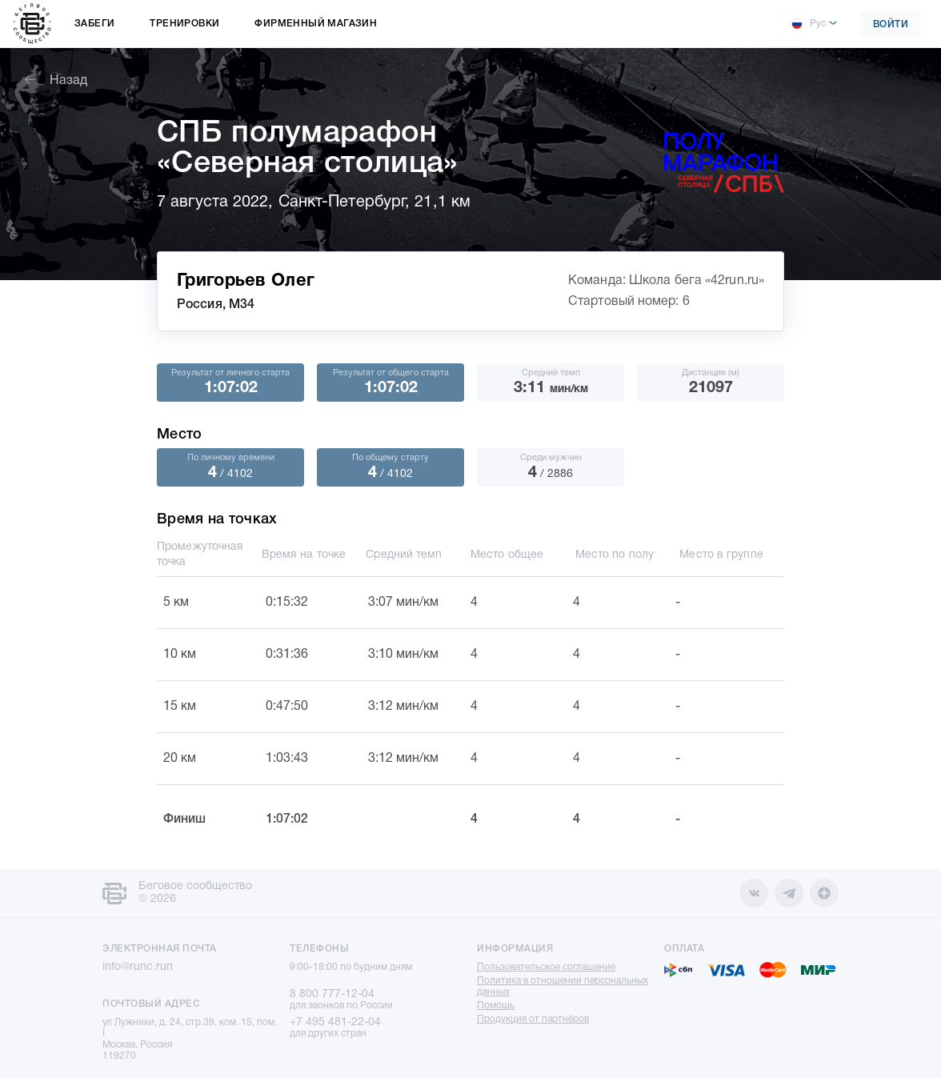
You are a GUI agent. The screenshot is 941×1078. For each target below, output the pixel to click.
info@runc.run (137, 967)
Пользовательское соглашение (546, 967)
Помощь (496, 1005)
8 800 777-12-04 (332, 994)
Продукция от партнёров (533, 1019)
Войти (891, 24)
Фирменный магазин (315, 23)
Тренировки (184, 23)
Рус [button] (808, 24)
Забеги (94, 23)
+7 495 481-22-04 (335, 1022)
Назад (56, 80)
